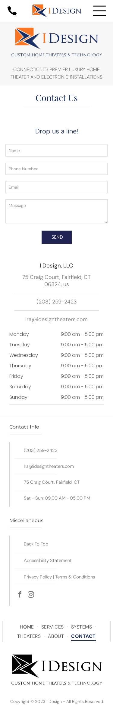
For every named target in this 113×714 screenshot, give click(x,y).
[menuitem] (27, 627)
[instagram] (31, 595)
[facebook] (19, 595)
